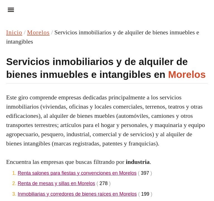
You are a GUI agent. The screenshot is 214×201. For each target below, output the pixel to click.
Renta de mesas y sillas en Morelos (56, 183)
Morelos (38, 32)
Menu (8, 9)
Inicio (14, 32)
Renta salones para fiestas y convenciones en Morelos (77, 173)
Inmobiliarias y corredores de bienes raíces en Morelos (77, 194)
